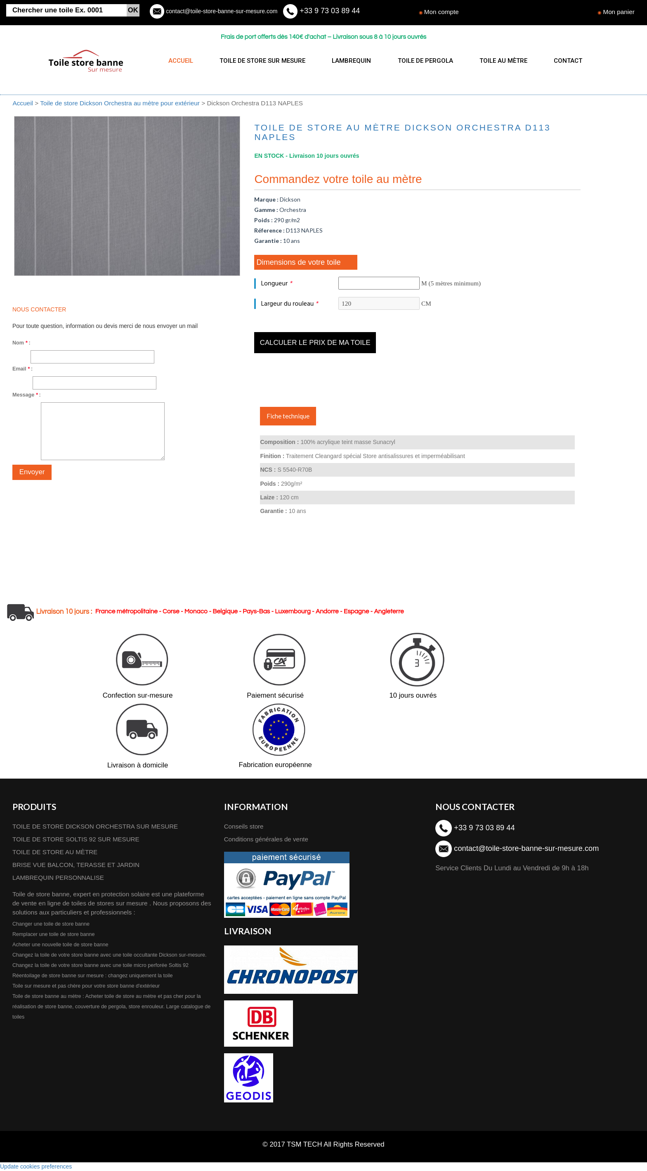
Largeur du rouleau (289, 304)
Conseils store (244, 826)
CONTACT (559, 60)
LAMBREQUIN (348, 60)
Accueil (22, 103)
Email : (22, 369)
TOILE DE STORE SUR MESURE (261, 60)
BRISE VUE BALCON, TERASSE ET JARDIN (77, 864)
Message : (26, 395)
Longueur (276, 283)
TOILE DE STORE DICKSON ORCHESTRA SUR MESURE (96, 826)
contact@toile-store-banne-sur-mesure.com (220, 11)
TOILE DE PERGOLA (420, 60)
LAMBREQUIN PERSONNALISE (59, 877)
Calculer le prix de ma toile (315, 343)
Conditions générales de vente (267, 839)
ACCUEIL (180, 60)
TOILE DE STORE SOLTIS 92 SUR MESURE (77, 839)
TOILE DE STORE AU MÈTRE (55, 851)
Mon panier (619, 11)
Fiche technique (288, 416)
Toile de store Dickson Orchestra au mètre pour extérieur (120, 103)
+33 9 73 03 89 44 (329, 11)
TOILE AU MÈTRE (496, 60)
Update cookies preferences (36, 1167)
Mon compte (441, 11)
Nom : (21, 343)
